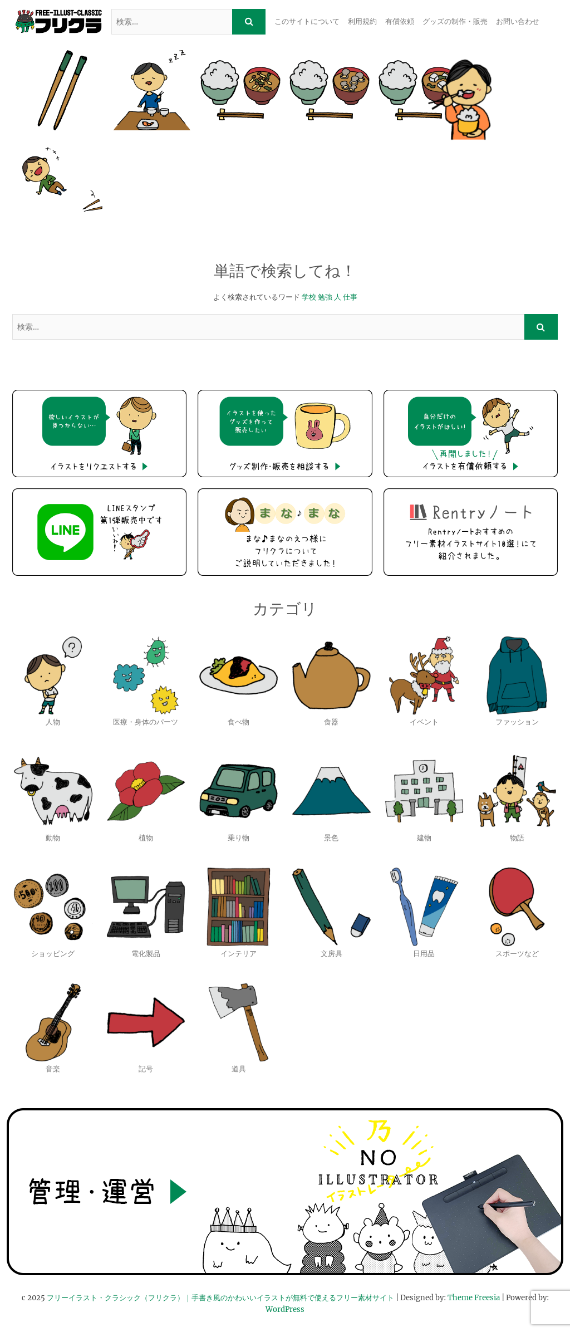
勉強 (325, 297)
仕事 (350, 297)
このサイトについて (307, 21)
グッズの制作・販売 (455, 21)
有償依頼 (399, 21)
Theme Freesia (474, 1297)
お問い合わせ (517, 21)
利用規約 (362, 21)
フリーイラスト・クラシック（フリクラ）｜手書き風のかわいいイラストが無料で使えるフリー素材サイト (220, 1297)
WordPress (285, 1309)
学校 (309, 297)
